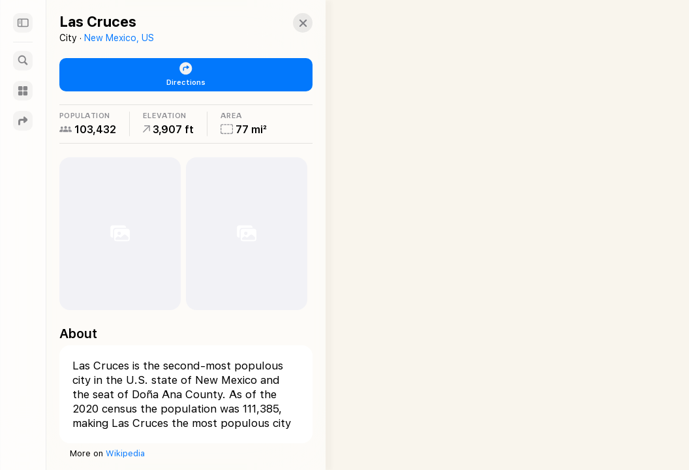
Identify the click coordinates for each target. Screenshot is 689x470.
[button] (297, 23)
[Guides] (23, 91)
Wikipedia (125, 453)
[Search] (23, 61)
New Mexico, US (119, 38)
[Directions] (23, 121)
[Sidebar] (23, 23)
